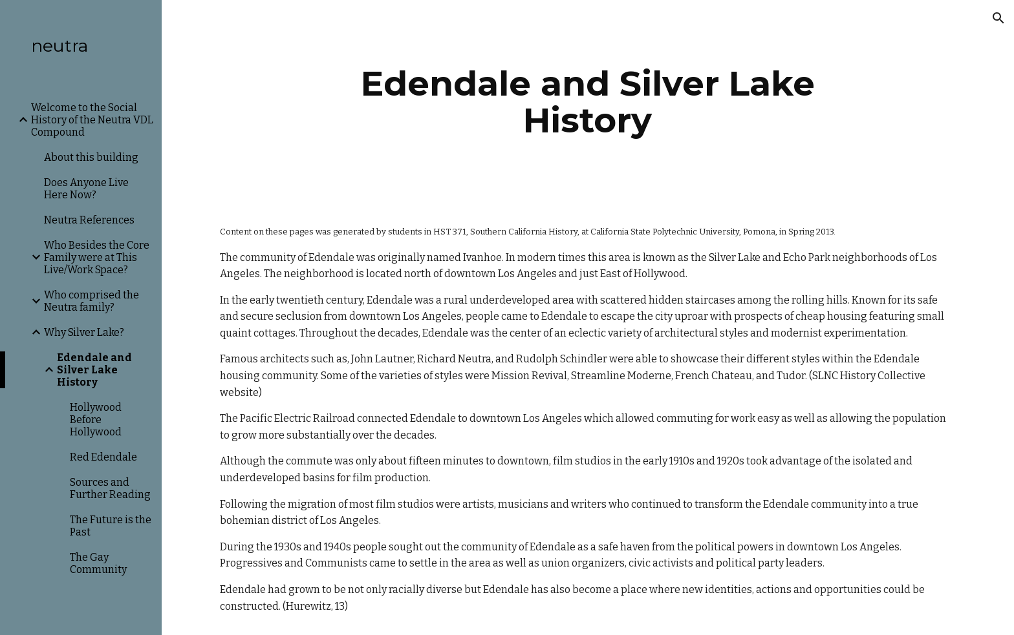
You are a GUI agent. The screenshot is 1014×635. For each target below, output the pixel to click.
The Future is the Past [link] (110, 526)
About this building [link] (91, 157)
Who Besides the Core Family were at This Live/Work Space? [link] (96, 257)
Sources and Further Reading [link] (110, 488)
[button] (998, 18)
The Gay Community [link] (98, 563)
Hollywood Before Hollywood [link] (96, 419)
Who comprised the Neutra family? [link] (91, 301)
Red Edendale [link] (103, 457)
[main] (588, 102)
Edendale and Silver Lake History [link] (94, 369)
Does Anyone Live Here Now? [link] (86, 188)
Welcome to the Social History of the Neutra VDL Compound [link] (92, 119)
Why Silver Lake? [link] (84, 332)
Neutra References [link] (89, 220)
